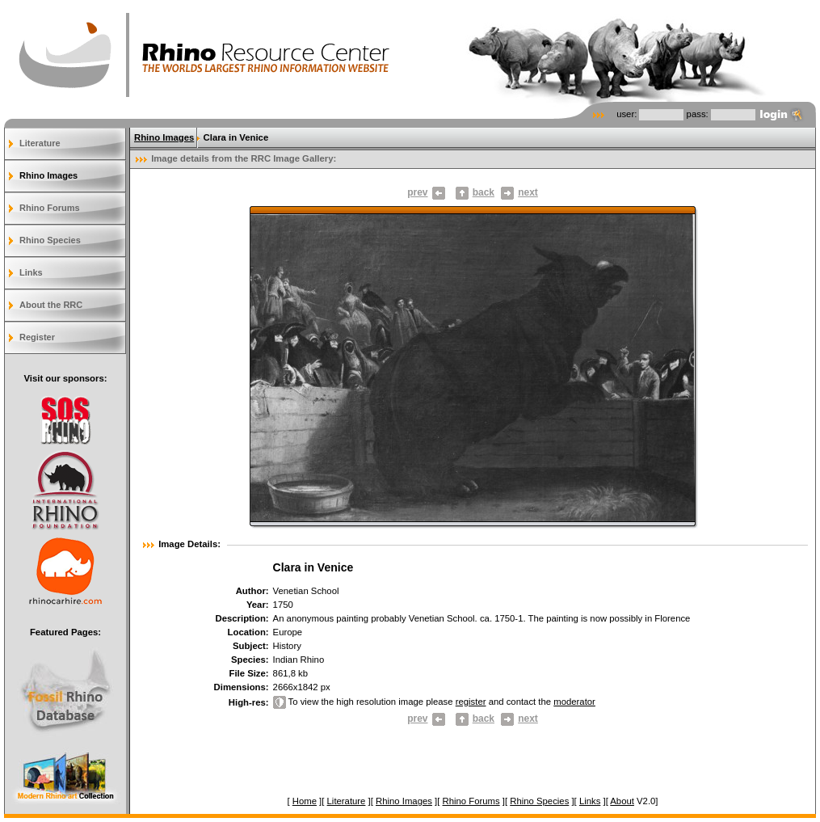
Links (31, 272)
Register (37, 337)
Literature (40, 143)
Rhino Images (48, 175)
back (483, 192)
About (622, 801)
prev (425, 192)
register (471, 701)
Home (304, 801)
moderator (574, 701)
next (519, 192)
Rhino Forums (49, 208)
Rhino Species (50, 240)
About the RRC (50, 305)
